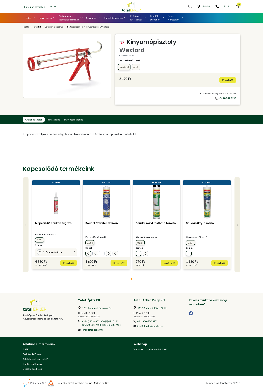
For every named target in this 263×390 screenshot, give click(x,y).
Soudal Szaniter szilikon (101, 223)
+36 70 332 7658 (225, 98)
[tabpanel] (104, 134)
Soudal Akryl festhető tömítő (156, 223)
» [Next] (237, 224)
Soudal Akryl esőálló (200, 223)
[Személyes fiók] (227, 6)
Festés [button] (28, 17)
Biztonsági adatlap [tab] (73, 119)
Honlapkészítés (64, 383)
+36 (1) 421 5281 (109, 321)
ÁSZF (26, 349)
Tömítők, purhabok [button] (155, 18)
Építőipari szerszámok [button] (136, 18)
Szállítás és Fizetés (32, 354)
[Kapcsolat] (217, 6)
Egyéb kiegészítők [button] (173, 18)
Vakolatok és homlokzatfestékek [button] (69, 18)
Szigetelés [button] (91, 17)
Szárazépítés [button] (45, 17)
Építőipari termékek (34, 6)
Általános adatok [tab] (33, 119)
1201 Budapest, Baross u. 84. (97, 308)
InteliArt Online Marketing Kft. (91, 383)
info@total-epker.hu (92, 329)
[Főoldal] (131, 6)
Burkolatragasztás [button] (113, 17)
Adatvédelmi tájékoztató (35, 359)
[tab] (131, 279)
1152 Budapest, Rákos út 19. (152, 308)
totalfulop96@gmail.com (150, 326)
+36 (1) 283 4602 (90, 321)
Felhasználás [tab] (53, 119)
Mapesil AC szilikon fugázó (53, 223)
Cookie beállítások (32, 363)
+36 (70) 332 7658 (91, 324)
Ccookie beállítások (33, 368)
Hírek (53, 6)
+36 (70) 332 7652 (111, 324)
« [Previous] (25, 224)
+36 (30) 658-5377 (146, 321)
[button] (190, 6)
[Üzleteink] (204, 6)
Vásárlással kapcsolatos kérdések (151, 349)
